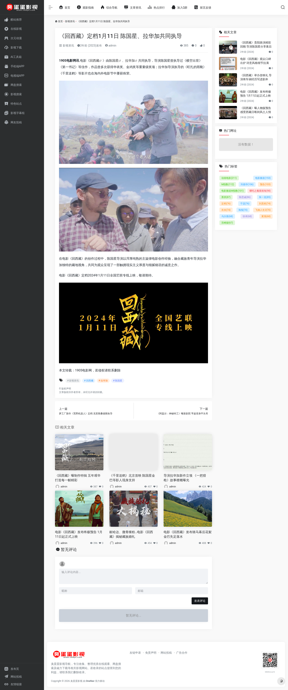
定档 (226, 203)
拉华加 (130, 60)
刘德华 (247, 184)
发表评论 (199, 600)
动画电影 (229, 178)
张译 (247, 216)
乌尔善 (227, 216)
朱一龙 (265, 197)
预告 (265, 184)
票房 (226, 197)
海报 (243, 210)
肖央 (226, 210)
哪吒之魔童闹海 (260, 190)
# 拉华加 (103, 380)
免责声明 (150, 652)
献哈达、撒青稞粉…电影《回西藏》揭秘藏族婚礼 (131, 534)
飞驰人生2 (263, 210)
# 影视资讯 (73, 380)
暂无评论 (69, 549)
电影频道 (263, 178)
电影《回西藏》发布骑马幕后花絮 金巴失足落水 (188, 534)
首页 (60, 21)
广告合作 (181, 652)
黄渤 (266, 216)
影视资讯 (70, 21)
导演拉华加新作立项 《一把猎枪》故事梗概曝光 (185, 478)
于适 (244, 203)
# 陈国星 (117, 380)
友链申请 (135, 652)
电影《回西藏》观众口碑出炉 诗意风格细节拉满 (255, 60)
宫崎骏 (227, 222)
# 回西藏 (88, 380)
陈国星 (114, 60)
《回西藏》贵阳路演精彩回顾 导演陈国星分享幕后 (256, 44)
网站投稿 (166, 652)
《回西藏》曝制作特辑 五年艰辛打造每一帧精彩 (78, 478)
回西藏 (94, 60)
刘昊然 (265, 203)
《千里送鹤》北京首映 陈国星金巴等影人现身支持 (132, 478)
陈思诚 (245, 197)
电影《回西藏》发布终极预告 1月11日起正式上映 (78, 534)
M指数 (227, 184)
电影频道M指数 (232, 190)
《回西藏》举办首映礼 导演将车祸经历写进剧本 (256, 77)
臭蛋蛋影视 (76, 681)
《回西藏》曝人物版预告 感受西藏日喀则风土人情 (255, 110)
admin (110, 45)
